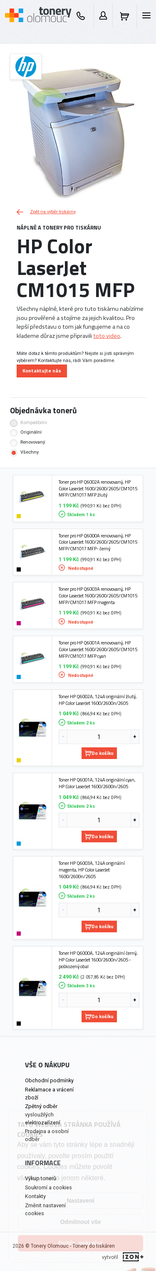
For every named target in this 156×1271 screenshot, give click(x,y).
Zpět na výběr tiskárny (46, 212)
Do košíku (99, 753)
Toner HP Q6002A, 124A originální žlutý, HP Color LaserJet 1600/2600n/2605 (98, 699)
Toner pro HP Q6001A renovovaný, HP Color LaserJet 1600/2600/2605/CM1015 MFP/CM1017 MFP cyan (98, 649)
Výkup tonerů (40, 1178)
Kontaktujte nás (42, 371)
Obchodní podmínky (49, 1080)
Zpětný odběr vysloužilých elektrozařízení (42, 1114)
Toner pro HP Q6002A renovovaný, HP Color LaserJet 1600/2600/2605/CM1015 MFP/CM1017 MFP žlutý (98, 488)
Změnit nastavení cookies (45, 1209)
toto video (106, 335)
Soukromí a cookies (48, 1187)
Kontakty (35, 1196)
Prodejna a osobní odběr (47, 1135)
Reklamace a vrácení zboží (49, 1093)
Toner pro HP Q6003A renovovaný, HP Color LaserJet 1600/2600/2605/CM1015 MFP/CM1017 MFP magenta (98, 595)
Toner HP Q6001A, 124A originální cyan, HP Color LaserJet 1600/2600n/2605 (97, 783)
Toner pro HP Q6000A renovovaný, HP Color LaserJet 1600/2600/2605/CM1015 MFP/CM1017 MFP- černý (98, 542)
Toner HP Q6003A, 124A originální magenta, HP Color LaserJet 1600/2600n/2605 (92, 869)
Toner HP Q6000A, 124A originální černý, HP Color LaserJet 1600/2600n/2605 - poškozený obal (98, 959)
